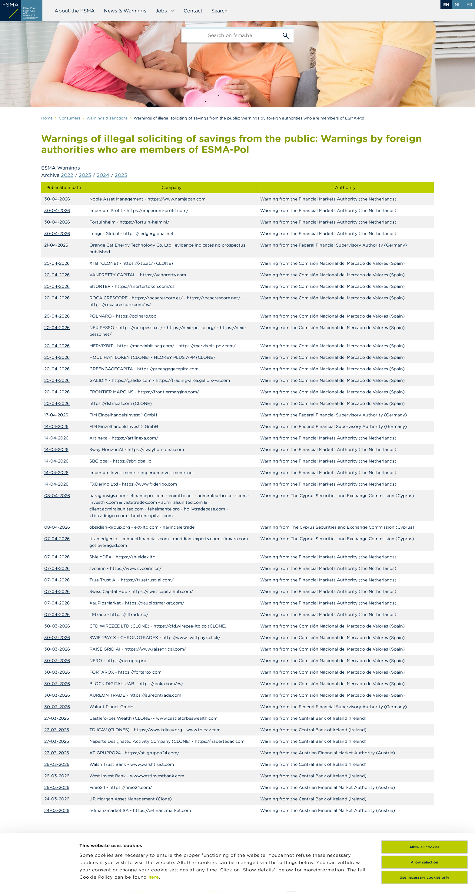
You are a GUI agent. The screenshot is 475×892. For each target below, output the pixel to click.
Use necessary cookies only (424, 839)
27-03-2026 (56, 718)
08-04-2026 (57, 495)
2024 (103, 175)
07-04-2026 (57, 538)
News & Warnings (125, 11)
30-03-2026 (57, 626)
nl (458, 4)
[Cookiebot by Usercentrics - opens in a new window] (39, 880)
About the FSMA (75, 11)
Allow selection (424, 824)
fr (469, 4)
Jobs (165, 11)
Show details (94, 880)
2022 (67, 175)
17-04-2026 (56, 415)
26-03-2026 (56, 764)
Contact (193, 11)
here (153, 839)
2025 (121, 175)
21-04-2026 (56, 245)
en (446, 4)
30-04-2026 (57, 199)
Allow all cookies (424, 809)
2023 (85, 175)
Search (219, 11)
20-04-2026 (57, 263)
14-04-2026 (56, 426)
